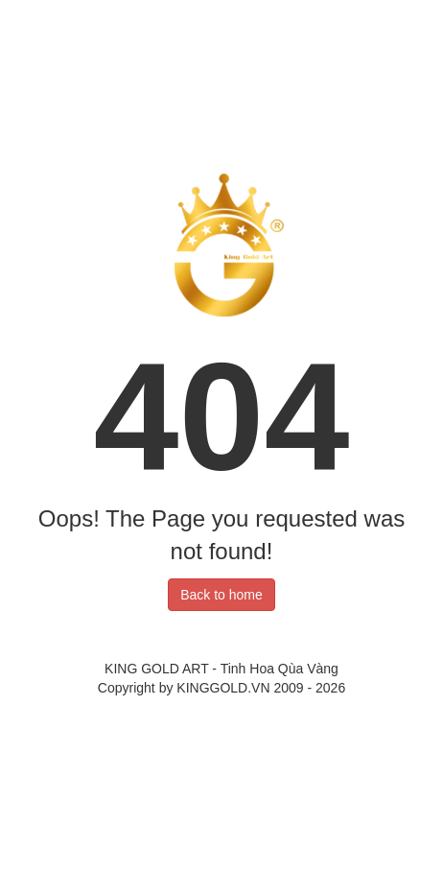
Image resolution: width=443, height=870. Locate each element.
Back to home (221, 594)
